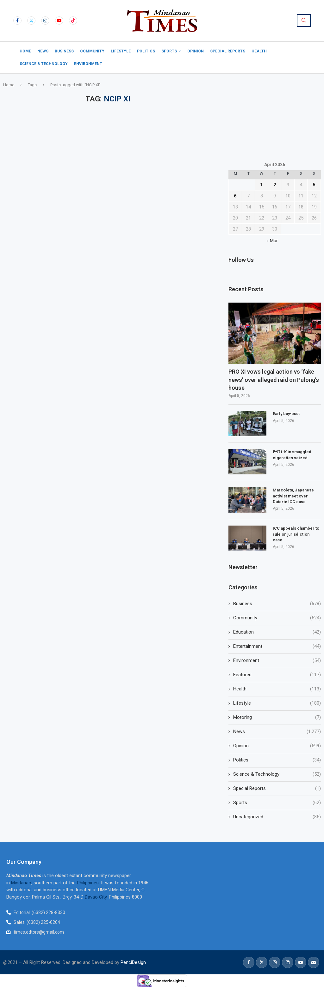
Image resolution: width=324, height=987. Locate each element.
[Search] (304, 20)
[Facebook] (17, 20)
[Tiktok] (73, 20)
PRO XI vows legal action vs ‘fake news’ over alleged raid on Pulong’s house (273, 379)
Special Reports (227, 51)
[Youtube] (59, 20)
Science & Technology (44, 64)
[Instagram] (45, 20)
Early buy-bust (286, 413)
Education (277, 632)
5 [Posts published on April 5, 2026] (314, 185)
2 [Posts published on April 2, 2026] (274, 185)
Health (259, 51)
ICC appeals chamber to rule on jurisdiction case (296, 534)
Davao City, (97, 897)
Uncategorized (277, 817)
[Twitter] (31, 20)
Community (92, 51)
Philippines (88, 883)
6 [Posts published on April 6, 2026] (235, 196)
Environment (88, 64)
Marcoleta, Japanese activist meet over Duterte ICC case (293, 496)
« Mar (272, 241)
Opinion (195, 51)
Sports (169, 51)
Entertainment (277, 646)
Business (64, 51)
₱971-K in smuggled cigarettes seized (292, 454)
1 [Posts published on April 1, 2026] (261, 185)
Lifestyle (121, 51)
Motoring (277, 717)
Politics (146, 51)
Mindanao (21, 883)
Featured (277, 674)
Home (25, 51)
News (42, 51)
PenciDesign (133, 962)
